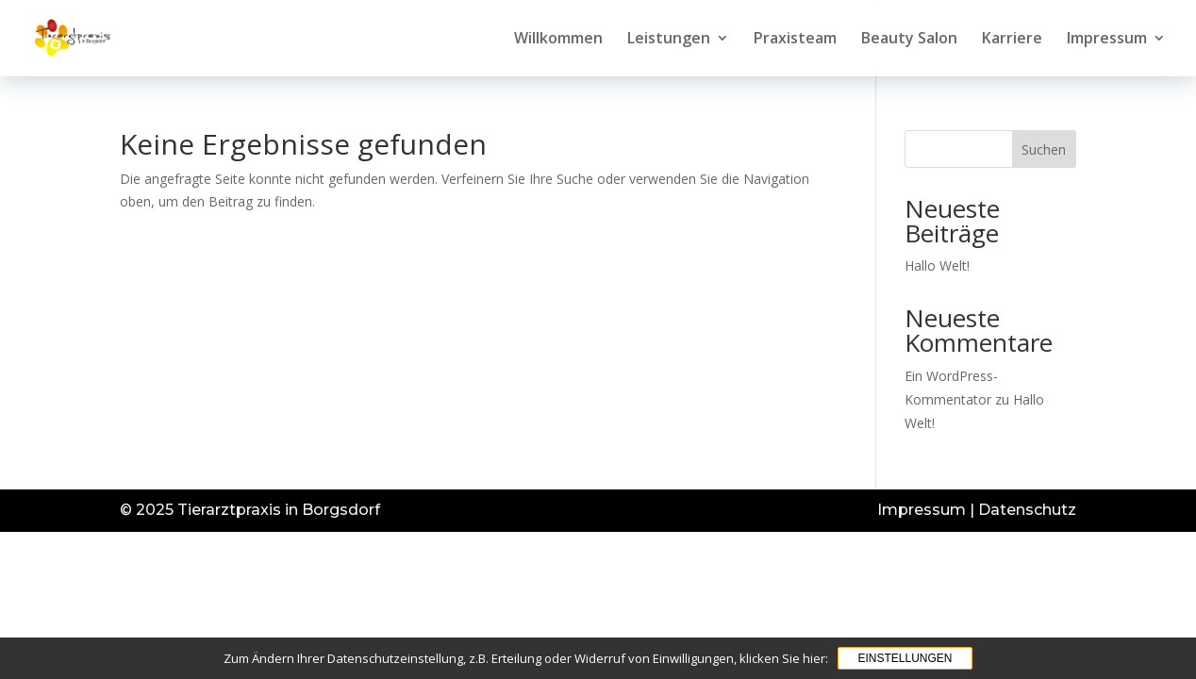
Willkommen (558, 39)
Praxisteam (795, 39)
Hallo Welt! (937, 265)
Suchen (1044, 149)
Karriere (1012, 39)
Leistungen (668, 39)
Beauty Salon (909, 39)
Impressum (1107, 39)
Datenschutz (1027, 510)
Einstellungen (904, 658)
